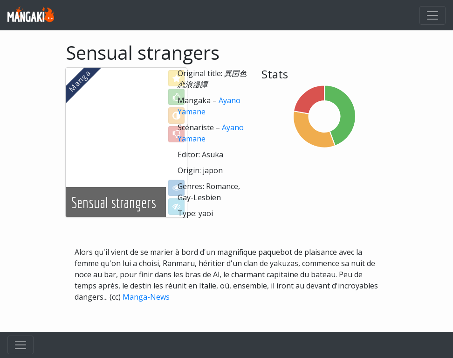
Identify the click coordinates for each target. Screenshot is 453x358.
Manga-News (146, 297)
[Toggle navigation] (432, 15)
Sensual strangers (113, 202)
